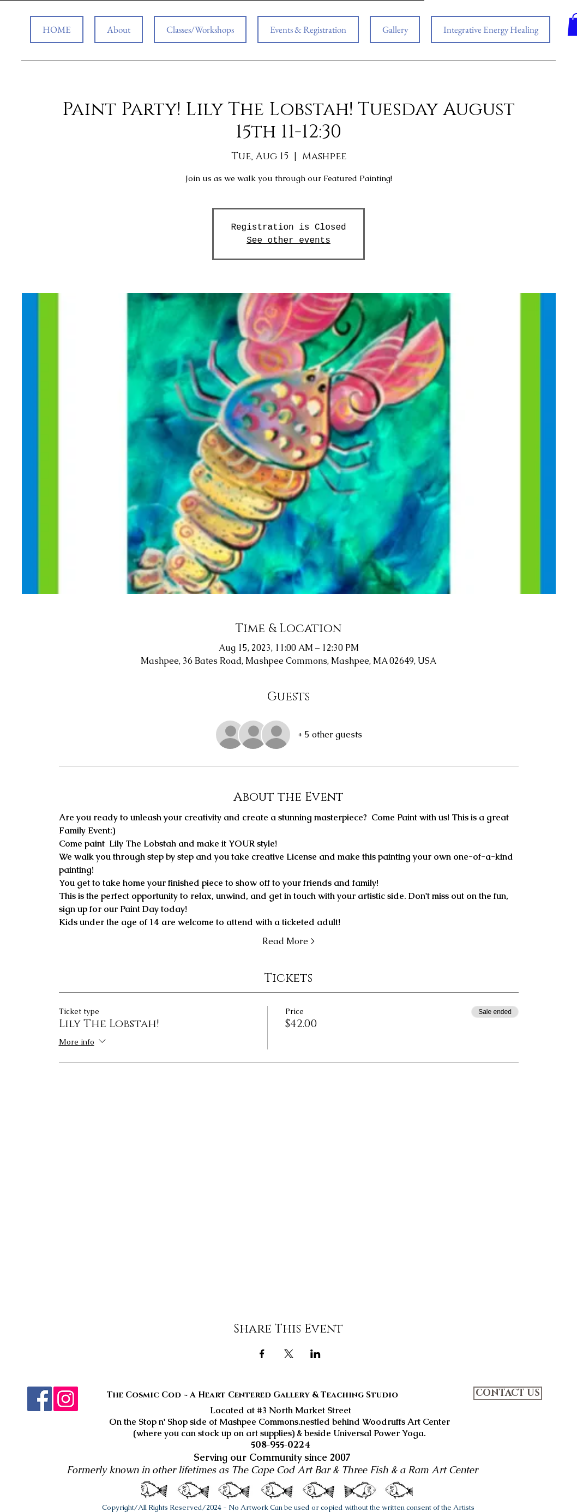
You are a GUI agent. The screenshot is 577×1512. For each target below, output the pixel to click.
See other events (288, 240)
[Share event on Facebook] (262, 1353)
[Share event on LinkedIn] (315, 1353)
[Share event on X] (289, 1353)
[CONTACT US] (507, 1393)
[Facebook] (39, 1399)
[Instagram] (65, 1399)
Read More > (288, 941)
